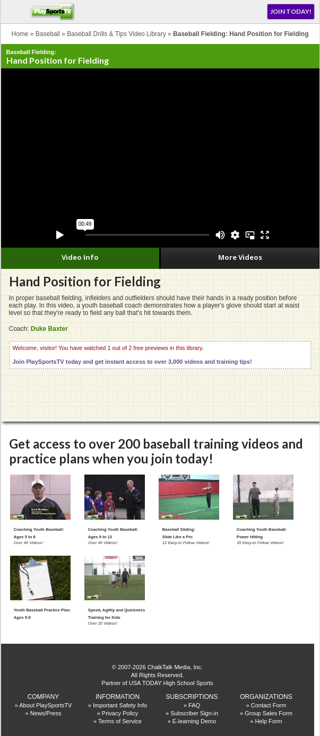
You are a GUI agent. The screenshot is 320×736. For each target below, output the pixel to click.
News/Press (46, 713)
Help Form (268, 721)
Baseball (48, 34)
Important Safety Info (120, 705)
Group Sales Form (268, 713)
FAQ (194, 705)
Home (20, 34)
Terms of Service (120, 721)
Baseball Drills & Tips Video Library (116, 34)
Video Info (80, 257)
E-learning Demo (194, 721)
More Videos (240, 257)
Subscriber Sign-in (194, 713)
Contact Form (269, 705)
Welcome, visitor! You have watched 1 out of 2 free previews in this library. (132, 355)
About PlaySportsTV (45, 705)
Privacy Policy (120, 713)
